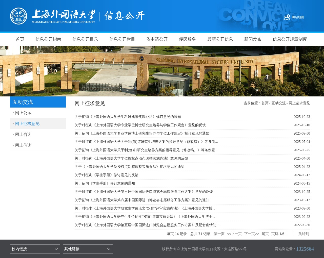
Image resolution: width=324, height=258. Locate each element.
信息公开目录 (85, 39)
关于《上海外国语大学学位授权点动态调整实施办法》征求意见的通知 (130, 167)
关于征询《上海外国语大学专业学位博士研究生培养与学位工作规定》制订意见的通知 (142, 133)
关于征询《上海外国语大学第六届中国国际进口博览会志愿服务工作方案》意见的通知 (142, 200)
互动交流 (279, 103)
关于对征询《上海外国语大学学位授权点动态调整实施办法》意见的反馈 (131, 158)
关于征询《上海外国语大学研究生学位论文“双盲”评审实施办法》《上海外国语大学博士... (145, 217)
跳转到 (304, 234)
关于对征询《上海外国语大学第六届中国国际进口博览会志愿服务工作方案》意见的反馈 (144, 192)
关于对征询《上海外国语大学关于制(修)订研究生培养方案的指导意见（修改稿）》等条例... (146, 142)
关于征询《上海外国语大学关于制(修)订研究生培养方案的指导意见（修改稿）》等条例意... (146, 150)
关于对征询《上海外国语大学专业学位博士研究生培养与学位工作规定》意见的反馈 (140, 125)
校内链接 (19, 249)
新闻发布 (252, 39)
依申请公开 (157, 39)
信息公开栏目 (122, 39)
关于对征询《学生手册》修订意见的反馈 (106, 175)
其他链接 (71, 249)
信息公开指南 (48, 39)
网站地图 (298, 17)
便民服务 (187, 39)
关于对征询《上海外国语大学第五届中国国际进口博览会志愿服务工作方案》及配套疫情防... (147, 225)
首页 (20, 39)
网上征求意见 (299, 103)
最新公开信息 (220, 39)
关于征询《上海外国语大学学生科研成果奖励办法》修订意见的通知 (128, 117)
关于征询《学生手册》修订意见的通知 (105, 183)
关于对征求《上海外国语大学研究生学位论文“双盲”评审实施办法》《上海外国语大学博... (145, 208)
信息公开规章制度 (290, 39)
